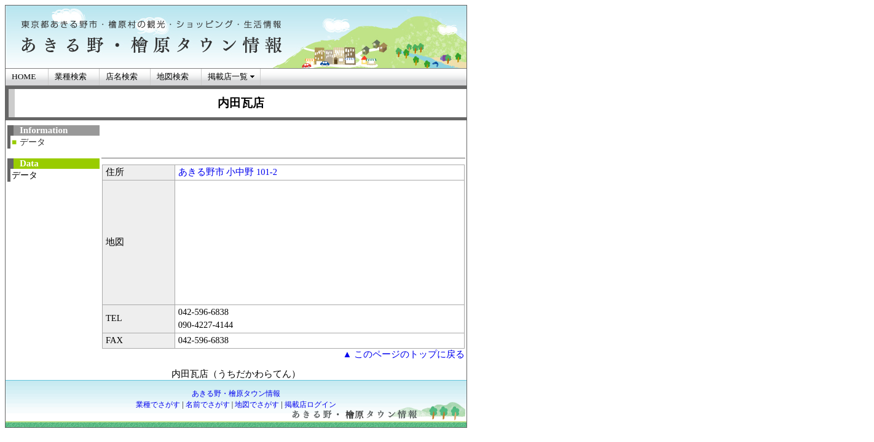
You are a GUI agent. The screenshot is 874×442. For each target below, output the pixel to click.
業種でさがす (158, 404)
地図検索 (173, 76)
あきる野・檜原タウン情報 (236, 393)
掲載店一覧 (228, 76)
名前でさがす (208, 404)
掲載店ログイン (310, 404)
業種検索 (71, 76)
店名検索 (122, 76)
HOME (24, 76)
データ (32, 142)
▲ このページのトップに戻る (403, 354)
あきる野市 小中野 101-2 (227, 172)
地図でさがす (257, 404)
